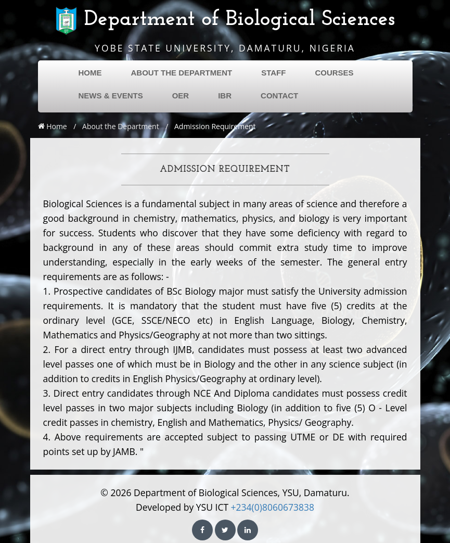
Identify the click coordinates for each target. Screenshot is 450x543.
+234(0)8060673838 (272, 507)
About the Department (120, 126)
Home (52, 126)
